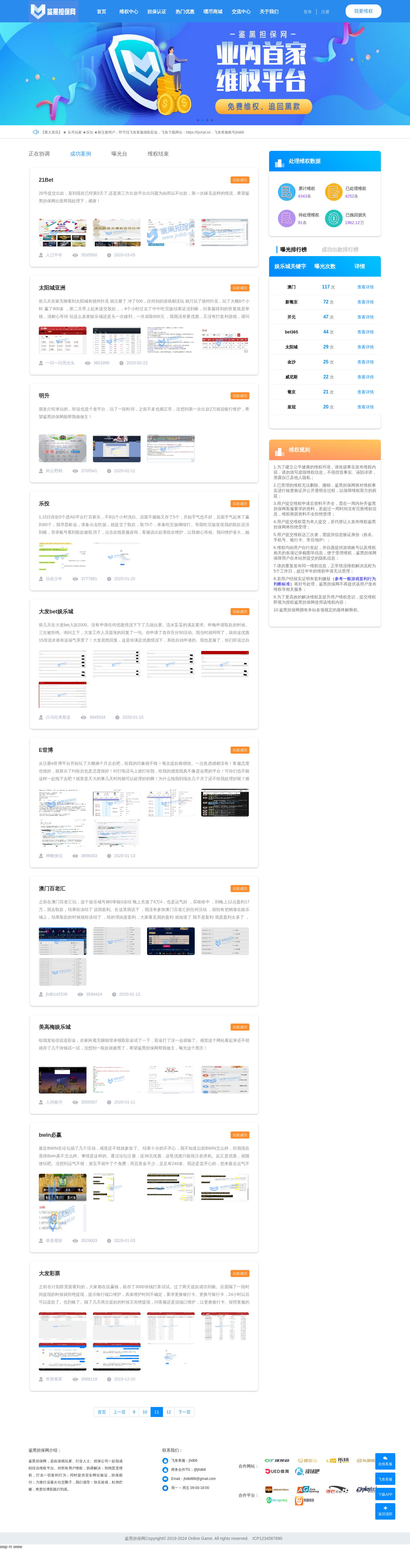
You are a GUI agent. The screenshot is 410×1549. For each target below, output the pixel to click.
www (17, 1546)
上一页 (119, 1412)
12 (168, 1412)
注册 (325, 11)
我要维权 (363, 11)
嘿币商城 (213, 11)
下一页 (184, 1412)
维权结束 (158, 154)
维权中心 (128, 11)
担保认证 (156, 11)
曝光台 (119, 154)
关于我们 (269, 11)
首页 (101, 11)
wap (4, 1546)
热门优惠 (185, 11)
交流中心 (241, 11)
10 (145, 1412)
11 (156, 1412)
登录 (308, 11)
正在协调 (39, 154)
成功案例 (80, 154)
